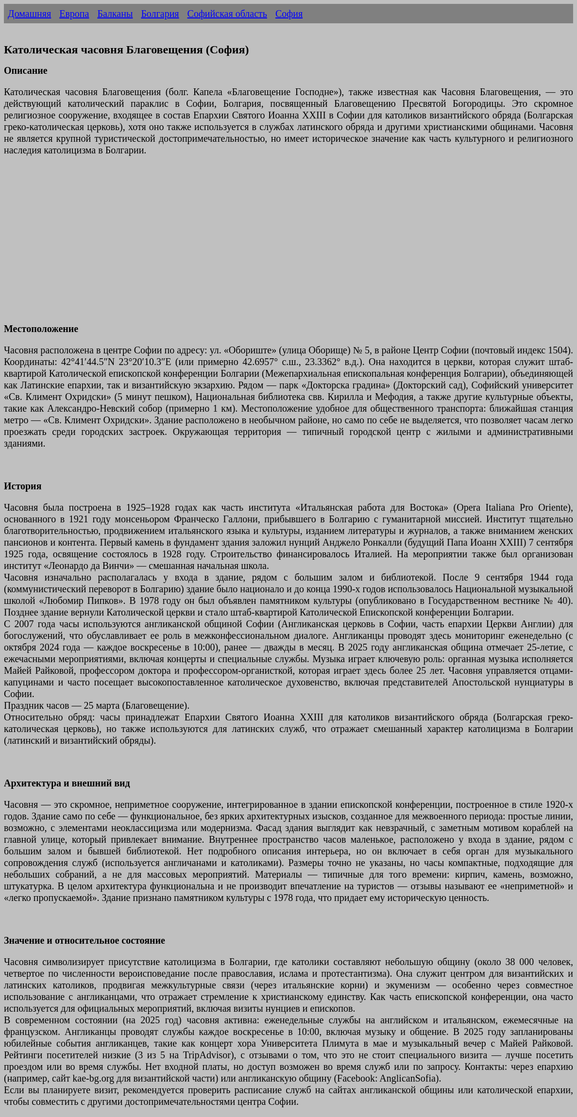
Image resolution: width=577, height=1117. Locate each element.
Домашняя (29, 13)
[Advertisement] (288, 245)
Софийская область (227, 13)
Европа (74, 13)
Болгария (160, 13)
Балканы (115, 13)
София (289, 13)
